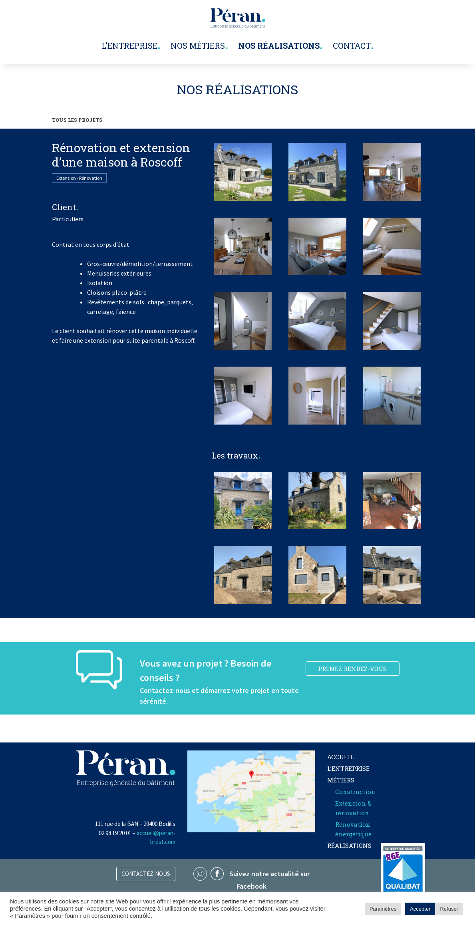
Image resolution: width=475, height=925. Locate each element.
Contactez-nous (145, 873)
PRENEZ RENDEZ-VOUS (352, 669)
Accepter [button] (420, 909)
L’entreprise (129, 45)
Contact (352, 45)
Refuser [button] (449, 909)
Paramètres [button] (383, 909)
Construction (355, 792)
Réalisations (349, 846)
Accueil (340, 757)
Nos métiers (198, 45)
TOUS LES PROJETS (77, 120)
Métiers (340, 780)
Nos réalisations (279, 45)
